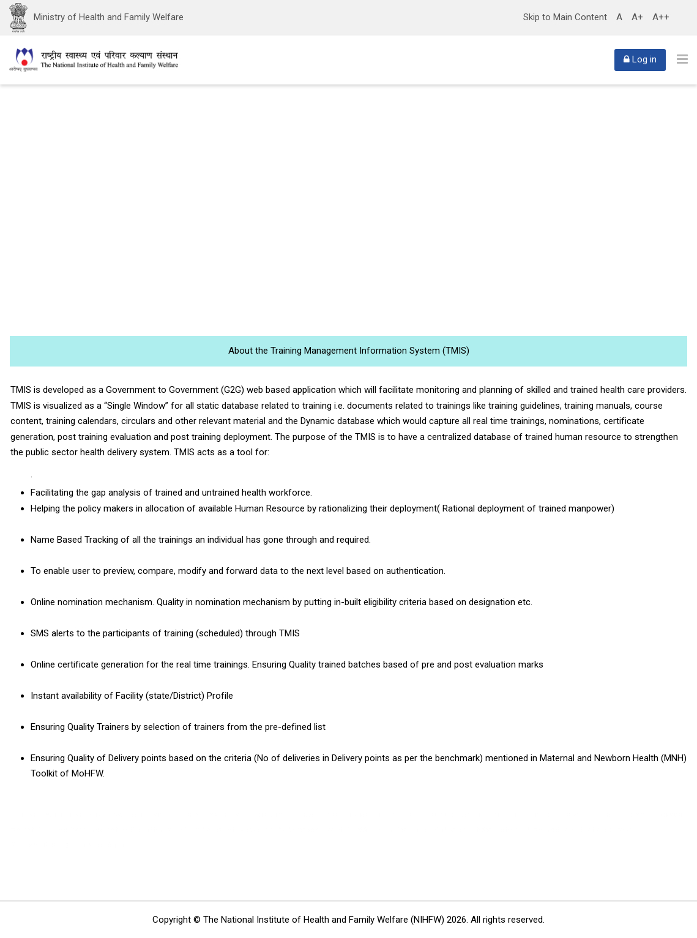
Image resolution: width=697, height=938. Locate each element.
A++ (660, 17)
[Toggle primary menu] (682, 58)
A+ (637, 17)
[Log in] (640, 60)
